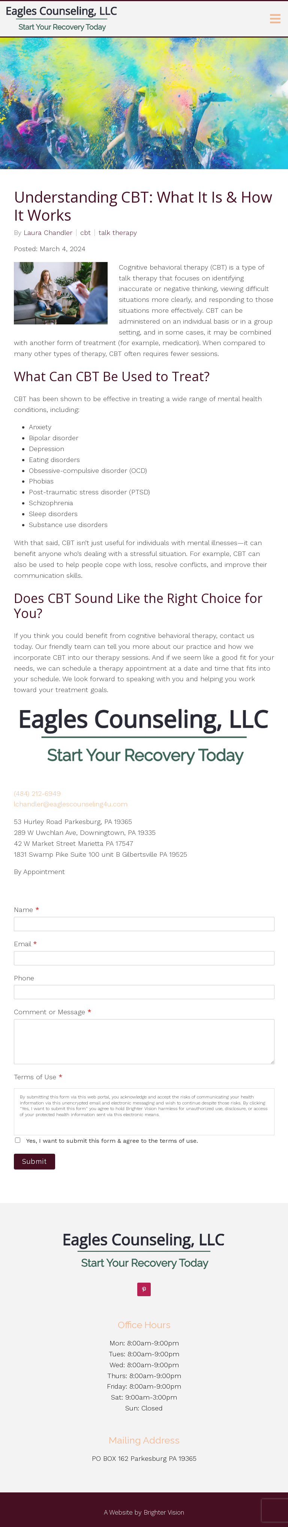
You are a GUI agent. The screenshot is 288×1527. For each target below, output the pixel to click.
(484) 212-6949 (37, 793)
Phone (24, 978)
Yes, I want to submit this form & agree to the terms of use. (112, 1140)
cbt (85, 232)
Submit (34, 1161)
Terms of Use (38, 1077)
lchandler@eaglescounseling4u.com (71, 804)
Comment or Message (53, 1012)
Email (25, 944)
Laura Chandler (48, 232)
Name (26, 909)
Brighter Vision (164, 1512)
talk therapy (118, 232)
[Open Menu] (275, 19)
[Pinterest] (144, 1289)
